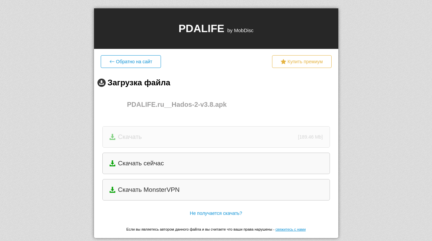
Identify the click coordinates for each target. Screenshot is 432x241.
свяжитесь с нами (290, 229)
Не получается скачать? (216, 213)
